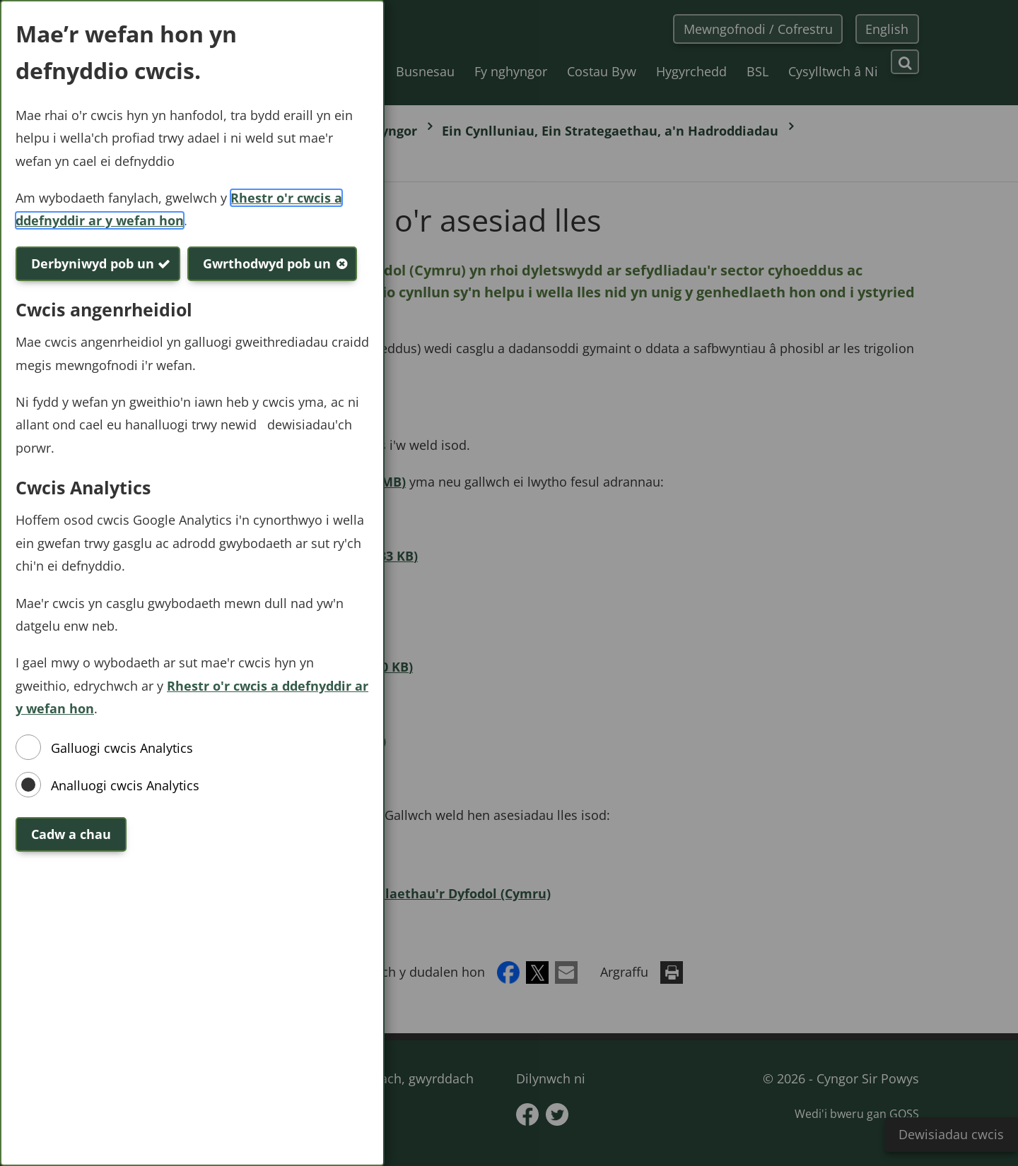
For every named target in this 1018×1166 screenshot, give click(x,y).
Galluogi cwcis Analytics (122, 747)
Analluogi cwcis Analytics (125, 785)
